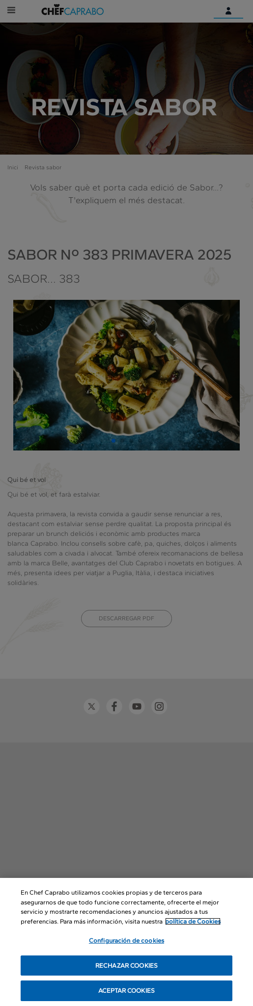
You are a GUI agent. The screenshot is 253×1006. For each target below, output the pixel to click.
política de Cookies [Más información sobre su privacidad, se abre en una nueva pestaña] (193, 921)
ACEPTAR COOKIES (126, 991)
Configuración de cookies (126, 941)
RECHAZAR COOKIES (126, 966)
